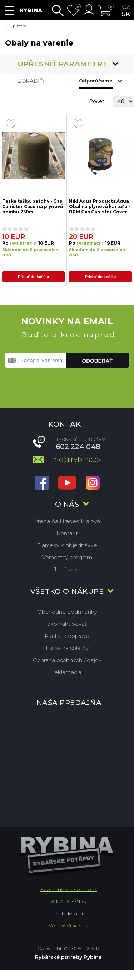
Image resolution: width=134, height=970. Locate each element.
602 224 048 (78, 447)
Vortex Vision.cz (69, 925)
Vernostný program (67, 557)
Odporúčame (96, 81)
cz (126, 6)
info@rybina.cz (76, 459)
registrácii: (23, 243)
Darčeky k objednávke (67, 545)
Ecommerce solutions (68, 889)
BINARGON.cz (68, 901)
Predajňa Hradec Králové (67, 521)
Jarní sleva (67, 569)
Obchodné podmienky (67, 611)
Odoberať (97, 361)
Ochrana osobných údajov (67, 660)
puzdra (19, 25)
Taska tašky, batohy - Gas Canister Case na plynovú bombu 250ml (32, 206)
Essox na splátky (67, 648)
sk (126, 13)
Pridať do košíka (33, 277)
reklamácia (67, 672)
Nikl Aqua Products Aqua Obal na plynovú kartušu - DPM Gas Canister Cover (99, 206)
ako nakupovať (67, 623)
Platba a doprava (67, 636)
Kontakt (67, 533)
